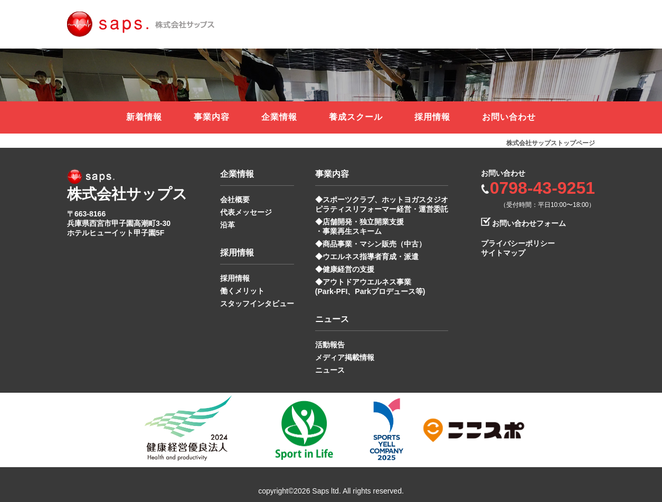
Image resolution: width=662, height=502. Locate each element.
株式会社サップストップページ (550, 143)
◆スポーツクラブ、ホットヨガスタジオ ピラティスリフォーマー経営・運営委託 (381, 204)
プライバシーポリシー (518, 243)
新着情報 (144, 116)
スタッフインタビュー (257, 303)
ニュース (330, 370)
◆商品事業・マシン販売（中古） (370, 244)
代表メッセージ (246, 212)
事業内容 (212, 116)
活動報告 (330, 344)
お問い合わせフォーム (529, 223)
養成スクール (356, 116)
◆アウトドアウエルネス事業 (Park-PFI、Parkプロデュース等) (370, 287)
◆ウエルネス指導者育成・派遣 (367, 256)
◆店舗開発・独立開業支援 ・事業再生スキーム (359, 226)
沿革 (227, 225)
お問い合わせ (509, 116)
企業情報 (279, 116)
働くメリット (242, 291)
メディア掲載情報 (344, 357)
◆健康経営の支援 (344, 269)
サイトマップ (503, 253)
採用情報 (432, 116)
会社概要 (235, 199)
